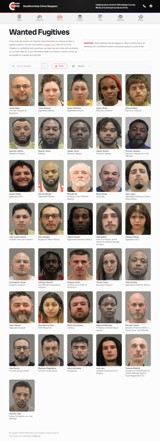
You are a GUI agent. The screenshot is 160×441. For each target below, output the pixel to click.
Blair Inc (37, 436)
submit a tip (49, 44)
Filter (59, 66)
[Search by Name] (28, 66)
